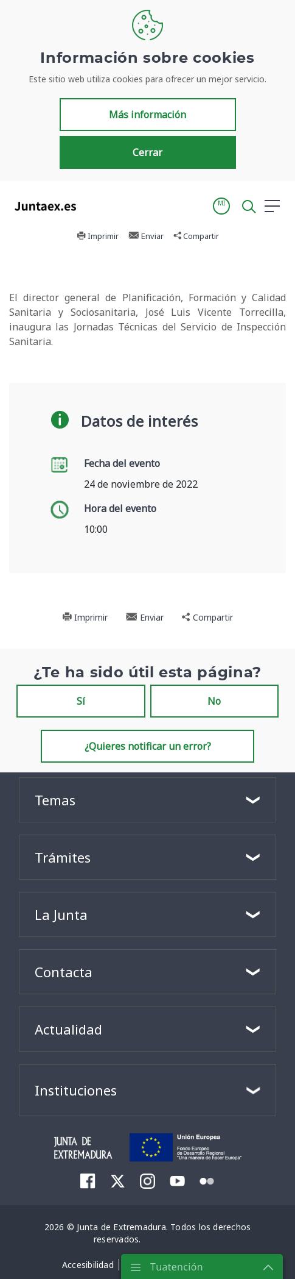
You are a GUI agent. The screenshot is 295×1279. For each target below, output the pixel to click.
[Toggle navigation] (93, 205)
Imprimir (98, 235)
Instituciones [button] (76, 1090)
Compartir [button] (196, 235)
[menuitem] (88, 1181)
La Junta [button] (61, 914)
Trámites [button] (63, 857)
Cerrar (147, 152)
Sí (81, 701)
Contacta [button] (63, 972)
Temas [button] (55, 800)
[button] (221, 206)
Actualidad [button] (68, 1029)
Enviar (146, 235)
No (214, 701)
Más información (147, 114)
